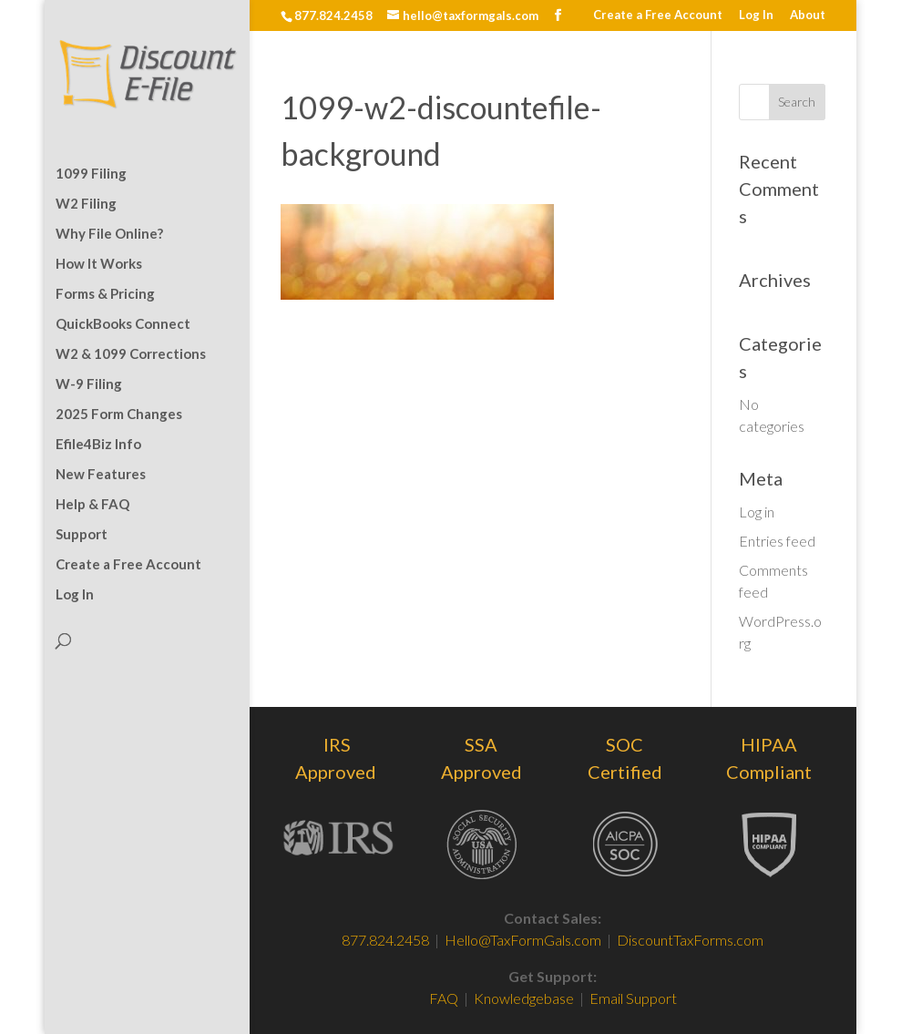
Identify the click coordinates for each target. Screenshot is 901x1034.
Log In (756, 15)
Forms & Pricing (105, 294)
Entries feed (777, 540)
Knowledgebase (524, 998)
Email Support (633, 998)
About (807, 15)
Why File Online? (109, 234)
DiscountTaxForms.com (690, 939)
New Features (101, 474)
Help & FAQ (92, 504)
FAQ (445, 998)
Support (82, 534)
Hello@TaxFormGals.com (523, 939)
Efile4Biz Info (98, 444)
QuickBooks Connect (123, 324)
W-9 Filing (89, 384)
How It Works (99, 264)
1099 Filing (91, 174)
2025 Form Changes (119, 414)
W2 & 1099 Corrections (131, 354)
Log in (756, 511)
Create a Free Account (657, 15)
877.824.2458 (385, 939)
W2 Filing (86, 204)
